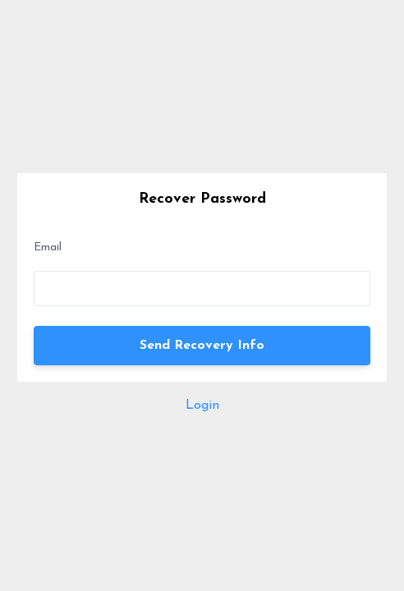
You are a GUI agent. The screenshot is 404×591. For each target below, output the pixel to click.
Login (202, 405)
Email (48, 247)
